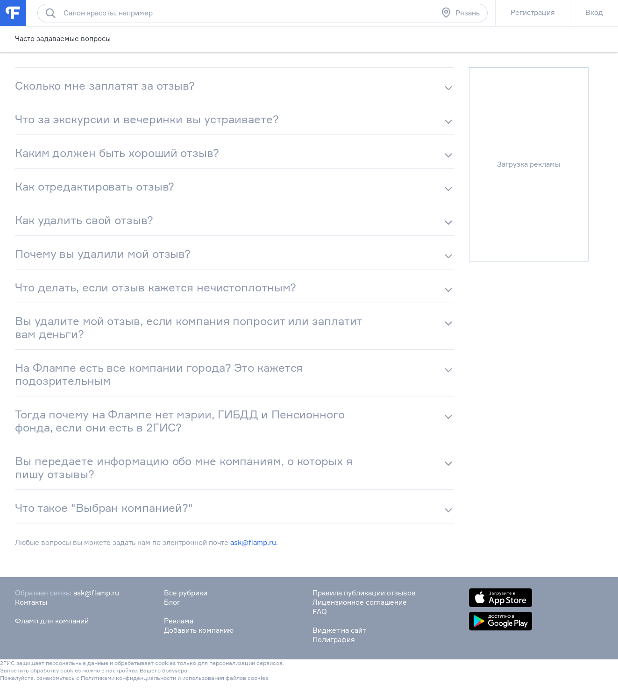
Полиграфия (334, 639)
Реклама (178, 620)
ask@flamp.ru (253, 542)
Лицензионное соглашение (360, 602)
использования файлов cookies (225, 677)
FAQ (320, 611)
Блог (172, 602)
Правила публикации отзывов (364, 592)
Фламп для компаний (52, 620)
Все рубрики (185, 592)
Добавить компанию (199, 630)
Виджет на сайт (339, 630)
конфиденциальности (146, 677)
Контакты (31, 602)
